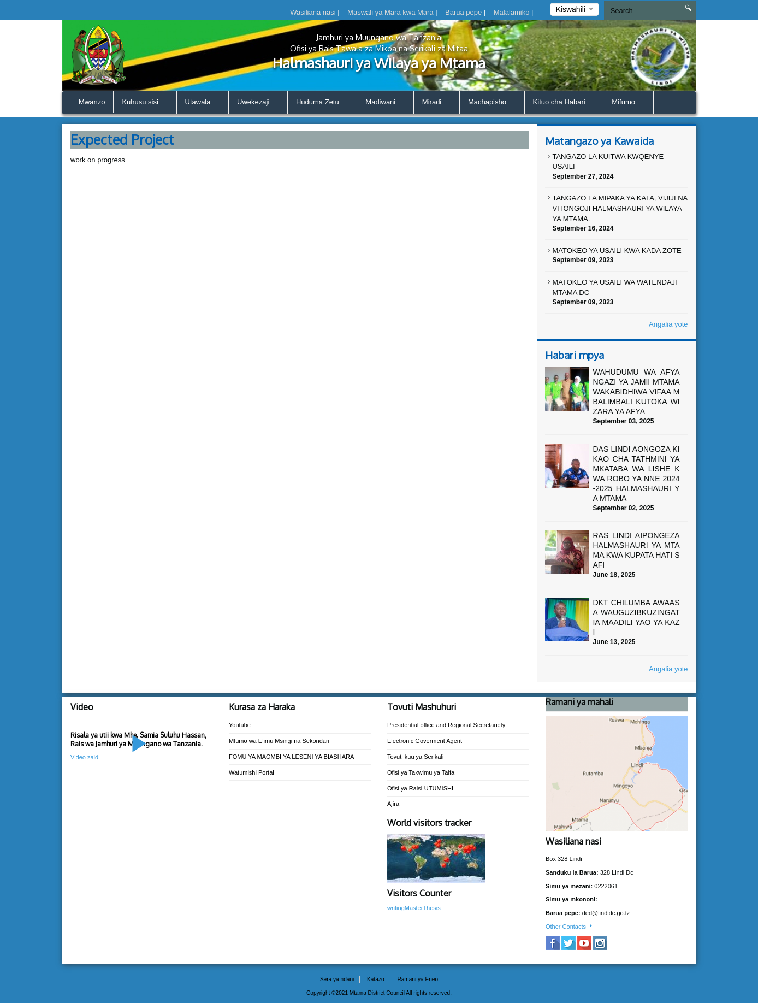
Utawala (203, 103)
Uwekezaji (258, 103)
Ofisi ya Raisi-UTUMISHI (420, 788)
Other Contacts (570, 926)
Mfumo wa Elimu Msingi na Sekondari (279, 741)
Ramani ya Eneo (417, 979)
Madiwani (385, 103)
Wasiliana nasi (313, 12)
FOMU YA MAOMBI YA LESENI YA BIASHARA (291, 756)
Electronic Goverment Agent (424, 741)
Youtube (240, 725)
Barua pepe (464, 12)
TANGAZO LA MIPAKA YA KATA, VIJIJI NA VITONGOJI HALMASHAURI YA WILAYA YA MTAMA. (619, 208)
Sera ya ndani (337, 979)
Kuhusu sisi (145, 103)
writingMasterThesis (414, 908)
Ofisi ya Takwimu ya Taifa (420, 772)
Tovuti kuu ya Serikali (415, 756)
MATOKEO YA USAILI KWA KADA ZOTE (616, 250)
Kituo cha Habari (564, 103)
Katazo (375, 979)
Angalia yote (668, 324)
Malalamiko (512, 12)
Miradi (436, 103)
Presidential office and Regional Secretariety (446, 725)
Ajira (393, 803)
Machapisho (492, 103)
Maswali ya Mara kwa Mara (391, 12)
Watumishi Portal (251, 772)
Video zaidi (85, 757)
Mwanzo (92, 102)
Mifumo (628, 103)
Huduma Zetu (322, 103)
